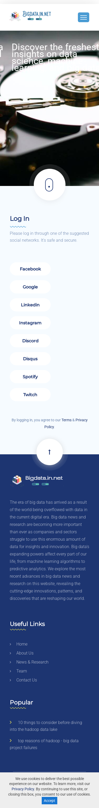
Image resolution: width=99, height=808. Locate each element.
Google (30, 286)
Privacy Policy (23, 789)
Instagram (30, 322)
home (18, 644)
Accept (49, 800)
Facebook (30, 269)
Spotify (30, 376)
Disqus (30, 358)
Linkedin (30, 304)
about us (22, 653)
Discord (30, 340)
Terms (67, 420)
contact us (23, 680)
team (18, 671)
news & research (29, 662)
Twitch (30, 394)
